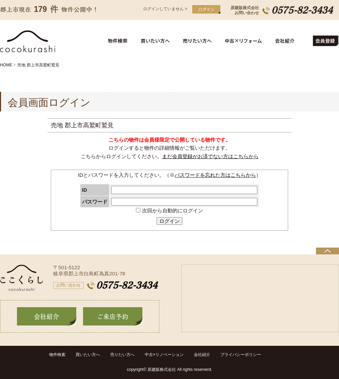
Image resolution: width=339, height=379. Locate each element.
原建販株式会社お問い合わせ (245, 10)
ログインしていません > (165, 8)
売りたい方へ (199, 41)
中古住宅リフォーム (244, 41)
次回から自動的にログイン (169, 210)
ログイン (169, 221)
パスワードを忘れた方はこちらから (215, 175)
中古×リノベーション (164, 354)
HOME (6, 65)
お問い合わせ (68, 285)
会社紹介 (291, 41)
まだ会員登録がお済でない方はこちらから (210, 156)
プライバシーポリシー (240, 354)
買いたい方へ (156, 41)
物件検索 (121, 41)
